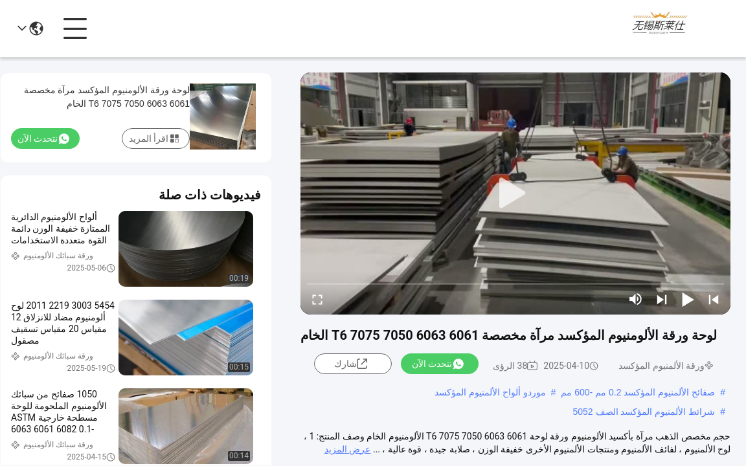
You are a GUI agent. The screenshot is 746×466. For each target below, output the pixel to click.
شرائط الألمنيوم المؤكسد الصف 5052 (643, 411)
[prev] (714, 299)
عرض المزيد (347, 449)
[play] (515, 193)
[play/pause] (688, 299)
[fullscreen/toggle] (317, 299)
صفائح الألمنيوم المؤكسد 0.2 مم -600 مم (638, 392)
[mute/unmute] (636, 299)
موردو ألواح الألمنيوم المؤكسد (490, 392)
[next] (662, 299)
